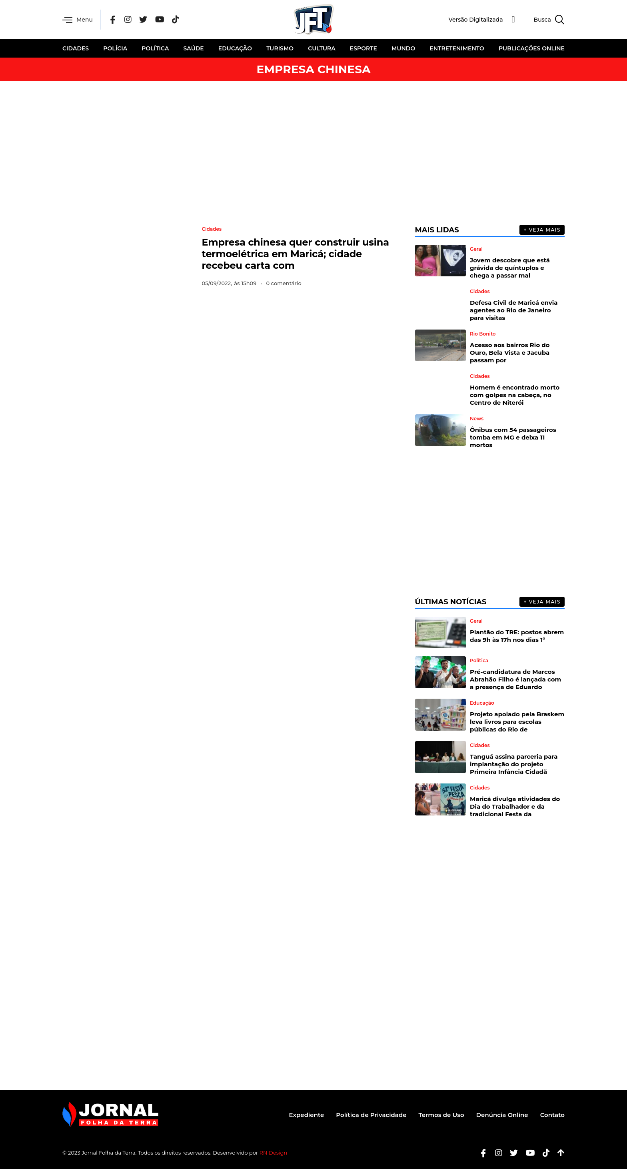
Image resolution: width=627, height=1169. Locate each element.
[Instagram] (128, 20)
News (476, 418)
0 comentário (283, 283)
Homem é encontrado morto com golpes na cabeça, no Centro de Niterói (514, 395)
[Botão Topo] (558, 1153)
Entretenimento (456, 48)
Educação (235, 48)
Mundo (403, 48)
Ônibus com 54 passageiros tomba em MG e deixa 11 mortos (513, 437)
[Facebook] (113, 20)
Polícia (115, 48)
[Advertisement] (313, 153)
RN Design (274, 1152)
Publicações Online (532, 48)
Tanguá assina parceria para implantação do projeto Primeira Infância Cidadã (513, 764)
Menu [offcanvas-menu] (77, 20)
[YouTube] (159, 20)
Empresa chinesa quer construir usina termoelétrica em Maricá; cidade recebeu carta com (295, 253)
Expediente (306, 1115)
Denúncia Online (502, 1115)
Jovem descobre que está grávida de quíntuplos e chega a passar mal (510, 267)
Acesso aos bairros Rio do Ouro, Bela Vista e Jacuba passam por (510, 352)
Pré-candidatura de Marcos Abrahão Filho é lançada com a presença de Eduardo (515, 679)
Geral (476, 249)
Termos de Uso (441, 1115)
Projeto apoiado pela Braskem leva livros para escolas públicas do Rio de (517, 721)
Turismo (280, 48)
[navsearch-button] (545, 19)
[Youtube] (527, 1153)
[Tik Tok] (175, 20)
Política (155, 48)
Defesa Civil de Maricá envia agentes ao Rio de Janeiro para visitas (514, 310)
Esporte (363, 48)
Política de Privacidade (371, 1115)
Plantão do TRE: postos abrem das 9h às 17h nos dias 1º (517, 635)
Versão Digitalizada (476, 19)
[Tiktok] (543, 1153)
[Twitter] (143, 20)
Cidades (75, 48)
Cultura (321, 48)
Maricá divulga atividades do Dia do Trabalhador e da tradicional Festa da (515, 806)
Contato (552, 1115)
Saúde (194, 48)
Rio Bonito (482, 334)
